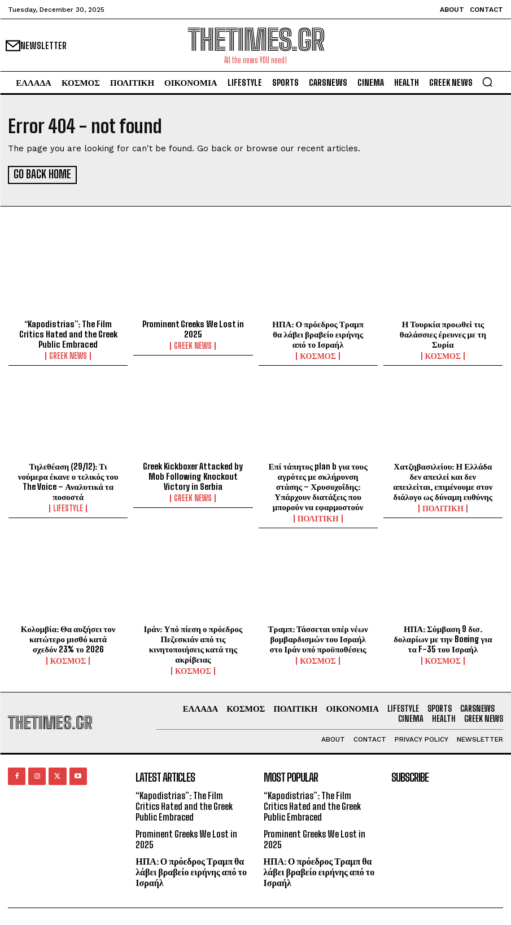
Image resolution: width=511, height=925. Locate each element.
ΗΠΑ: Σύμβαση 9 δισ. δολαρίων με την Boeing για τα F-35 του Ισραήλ (443, 637)
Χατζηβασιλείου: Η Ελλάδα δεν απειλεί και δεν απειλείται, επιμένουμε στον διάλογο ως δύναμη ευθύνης (442, 479)
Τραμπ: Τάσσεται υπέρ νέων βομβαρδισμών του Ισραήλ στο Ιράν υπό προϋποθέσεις (318, 637)
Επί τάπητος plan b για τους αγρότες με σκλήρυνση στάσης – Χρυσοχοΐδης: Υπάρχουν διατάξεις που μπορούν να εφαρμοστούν (318, 484)
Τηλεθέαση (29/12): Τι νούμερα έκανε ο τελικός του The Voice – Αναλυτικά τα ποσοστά (68, 479)
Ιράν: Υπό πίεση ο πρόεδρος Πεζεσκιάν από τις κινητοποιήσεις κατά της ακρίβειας (193, 642)
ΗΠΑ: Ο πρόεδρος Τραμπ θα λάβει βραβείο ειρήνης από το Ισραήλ (318, 332)
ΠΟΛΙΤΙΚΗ (318, 517)
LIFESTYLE (68, 507)
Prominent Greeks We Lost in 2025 (193, 327)
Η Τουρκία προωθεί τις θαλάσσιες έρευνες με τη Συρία (443, 332)
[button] (487, 82)
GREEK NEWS (68, 354)
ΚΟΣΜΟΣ (318, 354)
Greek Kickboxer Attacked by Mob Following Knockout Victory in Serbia (193, 474)
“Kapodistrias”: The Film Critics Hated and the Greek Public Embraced (68, 332)
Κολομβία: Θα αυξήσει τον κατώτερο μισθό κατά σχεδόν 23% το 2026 (68, 637)
